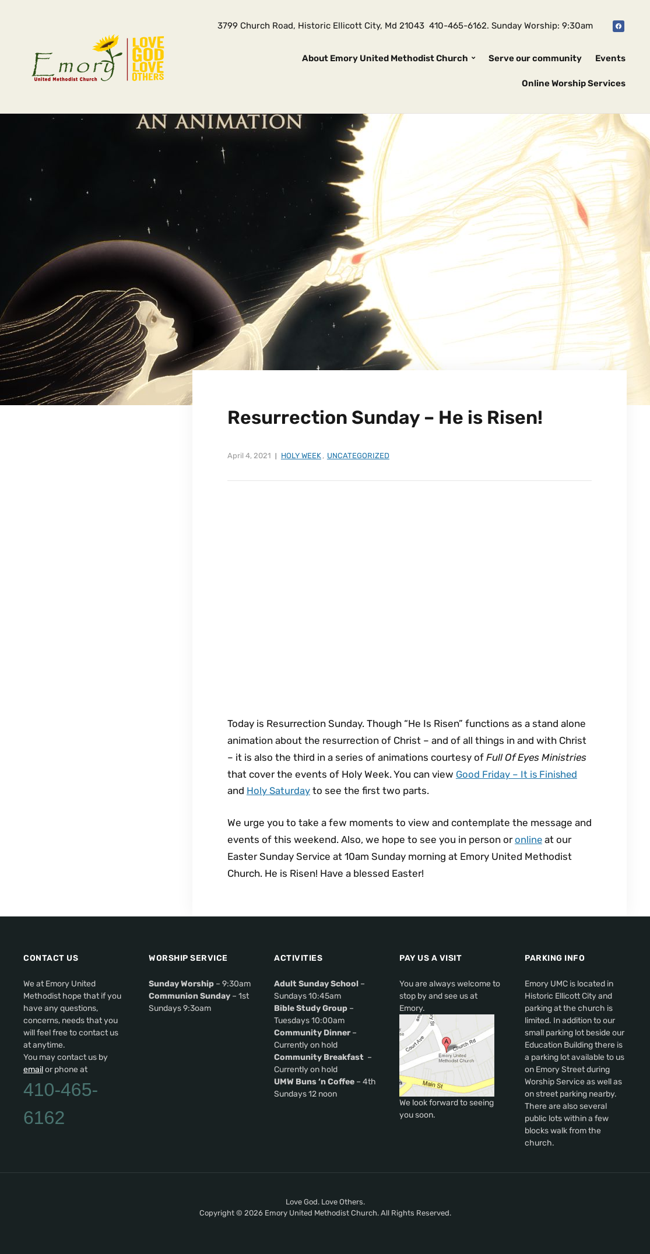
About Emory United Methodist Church (385, 58)
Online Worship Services (574, 83)
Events (610, 58)
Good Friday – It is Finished (517, 774)
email (33, 1069)
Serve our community (535, 58)
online (529, 839)
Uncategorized (358, 455)
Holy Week (301, 455)
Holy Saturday (279, 790)
